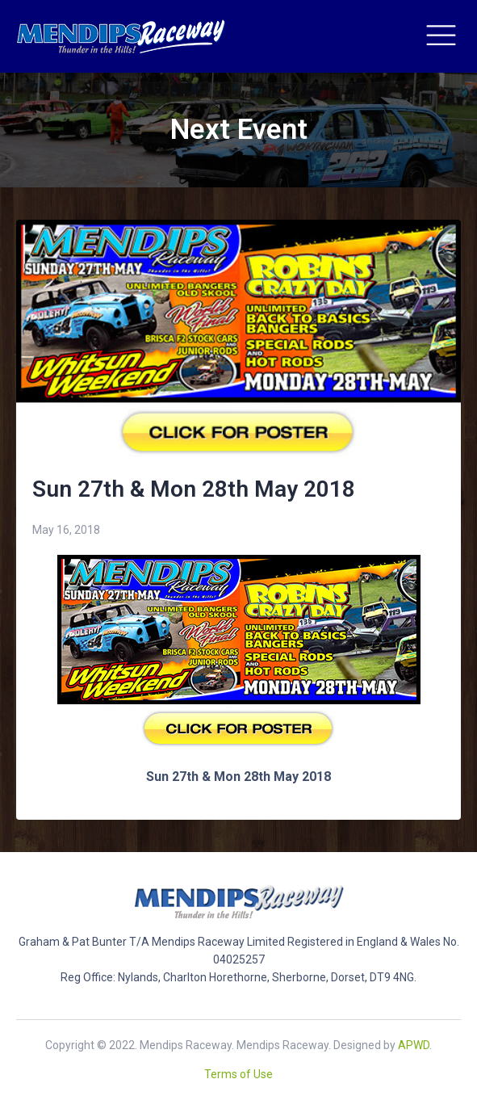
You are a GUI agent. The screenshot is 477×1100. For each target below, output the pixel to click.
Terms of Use (238, 1074)
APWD (413, 1045)
